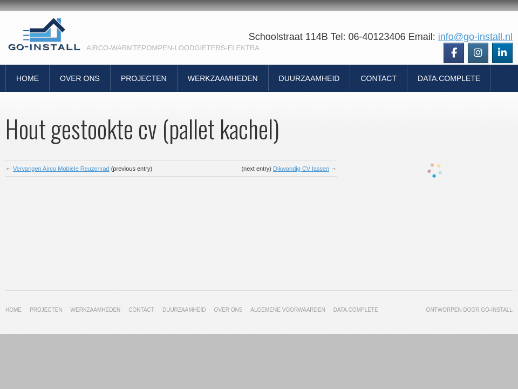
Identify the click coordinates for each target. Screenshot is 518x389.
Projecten (144, 78)
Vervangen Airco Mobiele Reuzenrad (61, 168)
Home (27, 78)
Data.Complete (449, 78)
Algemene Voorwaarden (287, 310)
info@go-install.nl (475, 36)
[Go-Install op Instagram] (478, 53)
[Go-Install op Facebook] (454, 53)
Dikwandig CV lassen (301, 168)
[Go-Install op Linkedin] (502, 53)
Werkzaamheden (223, 78)
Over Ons (80, 78)
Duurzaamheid (309, 78)
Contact (378, 78)
